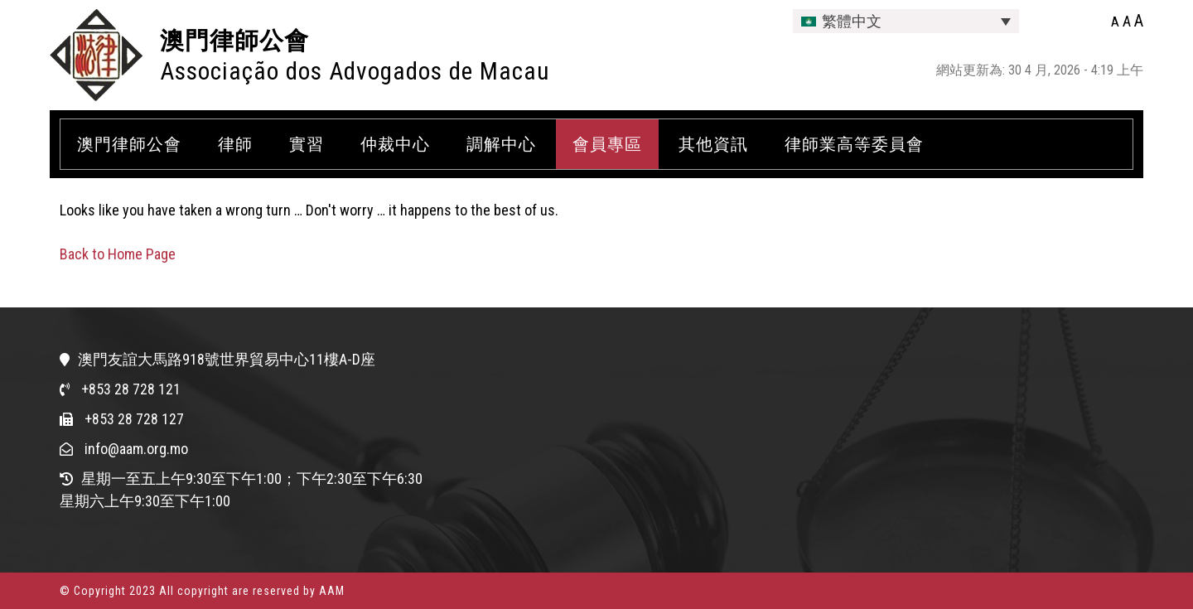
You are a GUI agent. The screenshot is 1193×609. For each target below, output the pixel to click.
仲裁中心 (395, 144)
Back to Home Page (118, 254)
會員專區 (607, 144)
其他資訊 (713, 144)
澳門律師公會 (234, 41)
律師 (235, 144)
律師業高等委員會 (854, 144)
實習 (306, 144)
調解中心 (501, 144)
